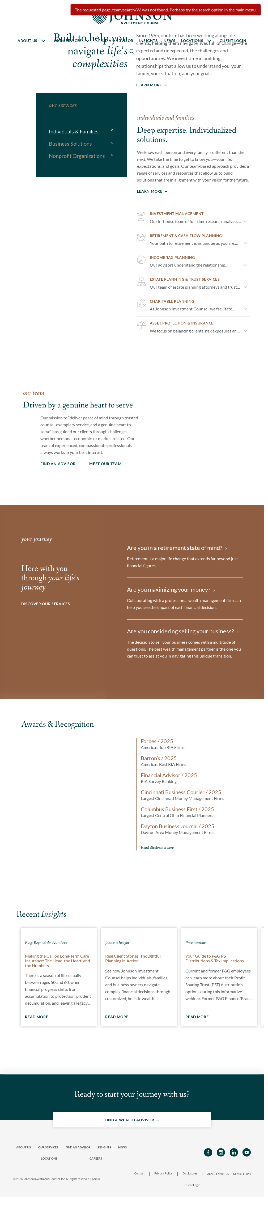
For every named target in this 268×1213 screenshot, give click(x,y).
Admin (96, 1195)
